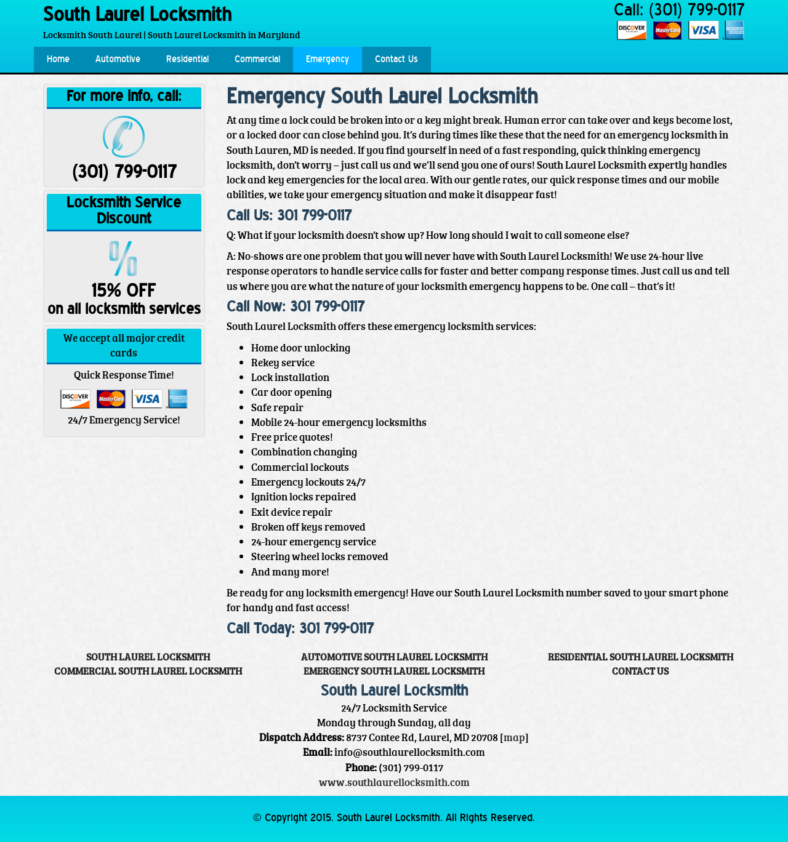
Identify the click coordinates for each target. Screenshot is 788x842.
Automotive (117, 60)
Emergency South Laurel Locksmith (394, 671)
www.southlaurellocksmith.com (394, 782)
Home (58, 60)
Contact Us (396, 60)
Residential (187, 60)
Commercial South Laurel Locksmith (148, 671)
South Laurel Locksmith (137, 16)
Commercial (257, 60)
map (514, 737)
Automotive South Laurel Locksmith (394, 657)
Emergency (327, 60)
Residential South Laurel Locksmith (640, 657)
